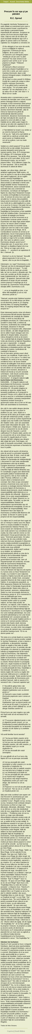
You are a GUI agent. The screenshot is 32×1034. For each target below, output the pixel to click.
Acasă (12, 2)
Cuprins (10, 1031)
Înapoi (5, 2)
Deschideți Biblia (22, 2)
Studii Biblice (20, 1031)
